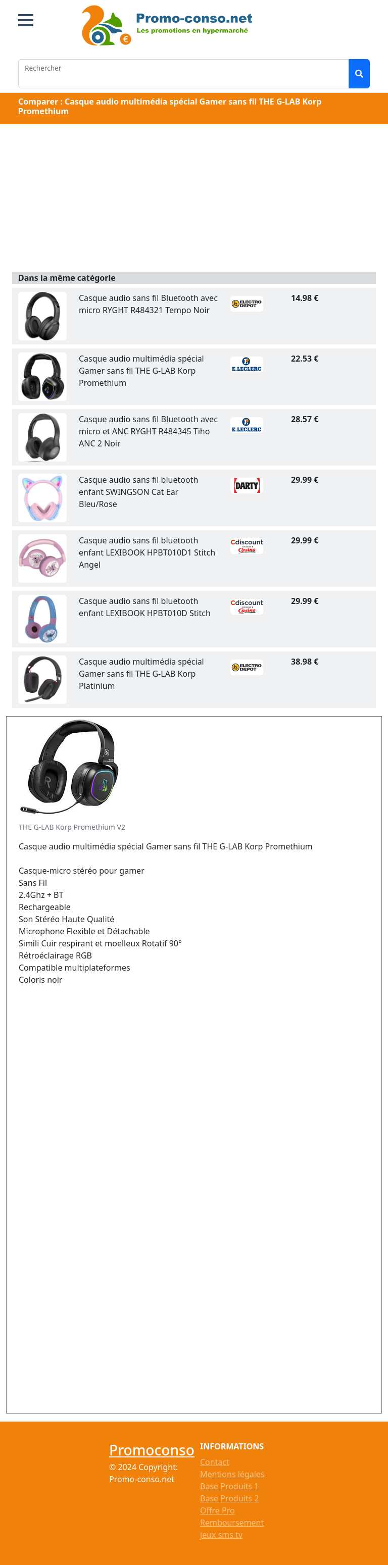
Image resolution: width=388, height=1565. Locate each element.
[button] (25, 20)
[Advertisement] (194, 199)
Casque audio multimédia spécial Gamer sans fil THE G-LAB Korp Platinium (141, 673)
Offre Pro (217, 1510)
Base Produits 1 (229, 1486)
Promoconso (152, 1449)
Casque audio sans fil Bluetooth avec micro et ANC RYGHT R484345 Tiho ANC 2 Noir (148, 431)
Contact (214, 1462)
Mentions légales (232, 1474)
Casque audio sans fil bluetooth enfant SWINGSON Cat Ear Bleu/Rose (138, 492)
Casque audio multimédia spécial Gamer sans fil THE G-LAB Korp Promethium (141, 370)
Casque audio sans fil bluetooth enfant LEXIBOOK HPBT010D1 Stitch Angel (147, 552)
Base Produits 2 (229, 1498)
